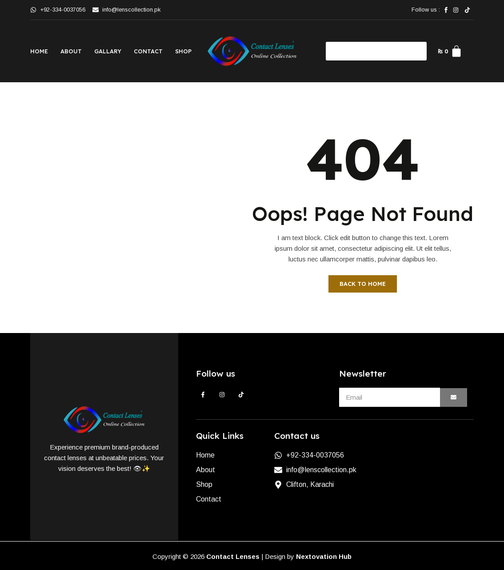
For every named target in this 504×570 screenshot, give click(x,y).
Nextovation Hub (324, 556)
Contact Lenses (233, 556)
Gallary (107, 51)
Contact (148, 51)
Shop (183, 51)
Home (39, 51)
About (71, 51)
